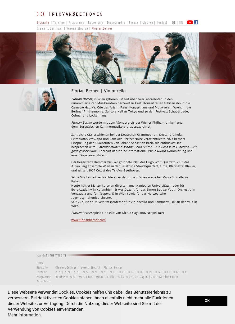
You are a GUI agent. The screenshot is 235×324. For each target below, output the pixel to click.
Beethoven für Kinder (164, 276)
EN (181, 22)
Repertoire (95, 22)
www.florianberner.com (88, 220)
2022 (85, 272)
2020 (103, 272)
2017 (131, 272)
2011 (185, 272)
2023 (76, 272)
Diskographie (116, 22)
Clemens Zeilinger (50, 28)
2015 (149, 272)
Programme (77, 22)
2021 (94, 272)
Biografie (43, 22)
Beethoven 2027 (65, 276)
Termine (59, 22)
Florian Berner (102, 28)
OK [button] (207, 300)
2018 (122, 272)
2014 (158, 272)
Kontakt (162, 22)
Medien (147, 22)
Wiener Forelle (105, 276)
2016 (140, 272)
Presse (134, 22)
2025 (58, 272)
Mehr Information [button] (24, 314)
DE (174, 22)
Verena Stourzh (77, 28)
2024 (67, 272)
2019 (112, 272)
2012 (176, 272)
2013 (167, 272)
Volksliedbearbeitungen (133, 276)
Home (40, 263)
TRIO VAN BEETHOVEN (72, 18)
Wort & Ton (86, 276)
